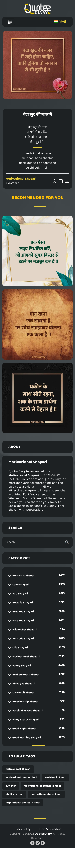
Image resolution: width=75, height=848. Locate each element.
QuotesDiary (43, 833)
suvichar (11, 786)
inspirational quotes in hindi (23, 803)
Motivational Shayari (21, 178)
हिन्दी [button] (60, 21)
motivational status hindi (46, 794)
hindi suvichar (14, 794)
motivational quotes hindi (21, 777)
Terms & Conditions (50, 829)
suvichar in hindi (55, 777)
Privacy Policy (21, 829)
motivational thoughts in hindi (42, 786)
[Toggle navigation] (10, 21)
